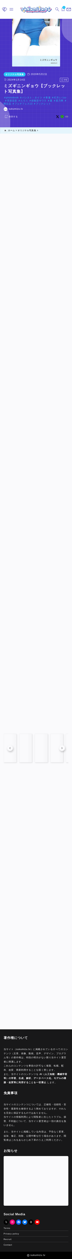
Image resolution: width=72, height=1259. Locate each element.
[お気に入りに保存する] (11, 116)
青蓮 (48, 97)
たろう (24, 100)
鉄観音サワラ (38, 100)
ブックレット (43, 103)
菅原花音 (12, 100)
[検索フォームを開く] (56, 9)
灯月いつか (60, 97)
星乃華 (59, 100)
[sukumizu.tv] (36, 9)
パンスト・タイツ (32, 97)
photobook (12, 97)
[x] (57, 116)
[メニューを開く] (68, 9)
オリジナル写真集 (14, 74)
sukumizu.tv (16, 109)
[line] (62, 116)
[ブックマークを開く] (62, 9)
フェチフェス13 (24, 103)
